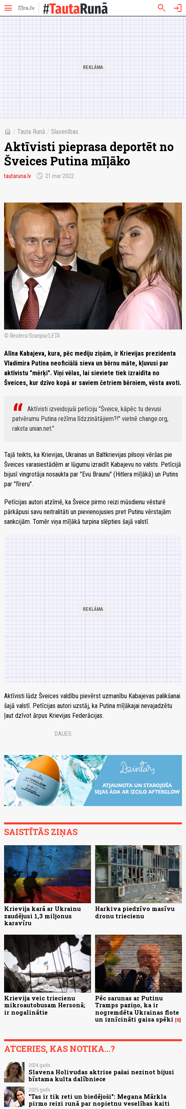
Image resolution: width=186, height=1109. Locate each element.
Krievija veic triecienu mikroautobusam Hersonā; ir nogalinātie (44, 1005)
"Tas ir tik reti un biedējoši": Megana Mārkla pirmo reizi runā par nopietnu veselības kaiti (99, 1100)
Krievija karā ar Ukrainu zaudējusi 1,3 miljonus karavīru (42, 916)
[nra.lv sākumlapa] (26, 8)
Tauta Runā (31, 132)
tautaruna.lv (17, 176)
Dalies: (64, 733)
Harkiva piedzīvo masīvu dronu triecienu (135, 912)
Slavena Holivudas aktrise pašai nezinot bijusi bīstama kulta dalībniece (101, 1075)
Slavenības (64, 132)
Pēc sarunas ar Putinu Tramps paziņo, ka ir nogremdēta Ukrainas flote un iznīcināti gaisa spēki (137, 1008)
